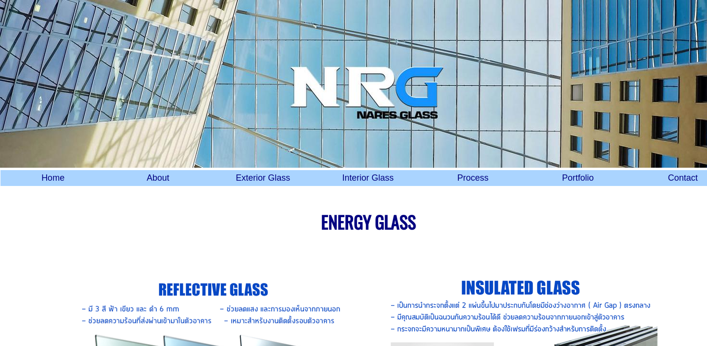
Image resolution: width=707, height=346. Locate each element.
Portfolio (578, 178)
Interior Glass (367, 178)
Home (52, 178)
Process (473, 178)
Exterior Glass (263, 178)
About (158, 178)
